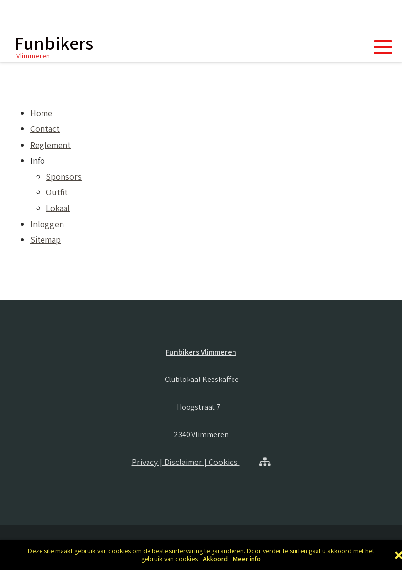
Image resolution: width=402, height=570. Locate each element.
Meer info (247, 559)
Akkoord (215, 559)
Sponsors (64, 176)
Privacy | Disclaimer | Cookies (186, 461)
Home (41, 113)
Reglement (50, 144)
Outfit (57, 192)
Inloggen (47, 224)
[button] (383, 47)
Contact (45, 128)
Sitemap (45, 239)
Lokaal (58, 207)
